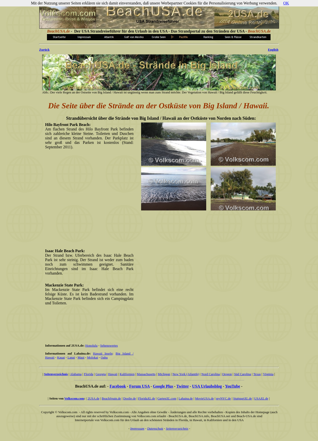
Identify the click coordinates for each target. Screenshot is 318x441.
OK (286, 3)
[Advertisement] (160, 229)
